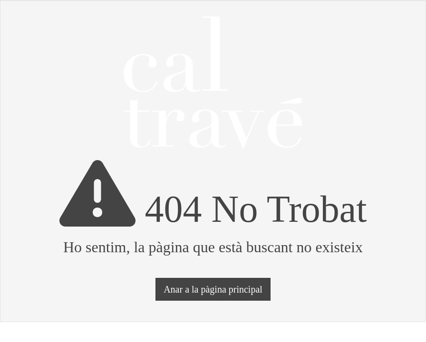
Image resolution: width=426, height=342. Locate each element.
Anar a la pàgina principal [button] (213, 289)
